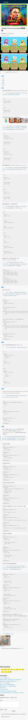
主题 (3, 85)
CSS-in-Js (3, 35)
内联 (3, 83)
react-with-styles (13, 429)
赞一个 (9, 669)
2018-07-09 (7, 35)
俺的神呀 (5, 669)
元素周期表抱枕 (2, 646)
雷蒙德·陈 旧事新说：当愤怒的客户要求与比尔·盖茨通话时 (10, 679)
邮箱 (6, 710)
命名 (3, 78)
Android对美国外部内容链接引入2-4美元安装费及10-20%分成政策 (12, 692)
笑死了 (23, 669)
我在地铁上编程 (3, 687)
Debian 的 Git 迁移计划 (4, 689)
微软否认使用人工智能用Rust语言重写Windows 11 (9, 681)
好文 (20, 669)
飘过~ (12, 669)
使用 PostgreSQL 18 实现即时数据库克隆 (7, 684)
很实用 (17, 669)
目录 (2, 76)
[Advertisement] (14, 657)
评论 (1, 700)
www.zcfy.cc (21, 648)
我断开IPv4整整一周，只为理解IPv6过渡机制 (8, 686)
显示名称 (2, 710)
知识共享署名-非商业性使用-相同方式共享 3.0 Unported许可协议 (14, 715)
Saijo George (11, 633)
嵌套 (3, 82)
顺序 (3, 80)
